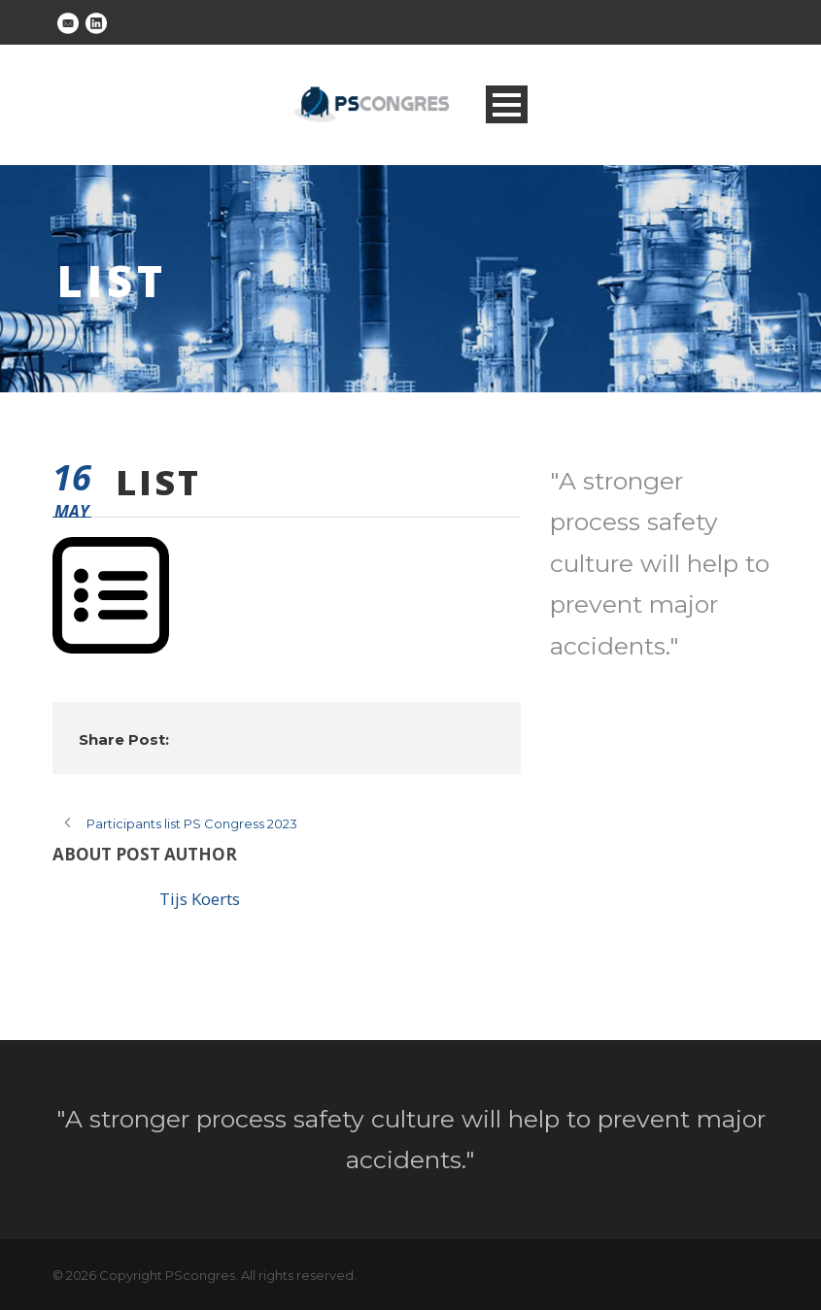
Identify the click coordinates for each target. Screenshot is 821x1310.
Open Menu (507, 104)
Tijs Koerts (199, 899)
